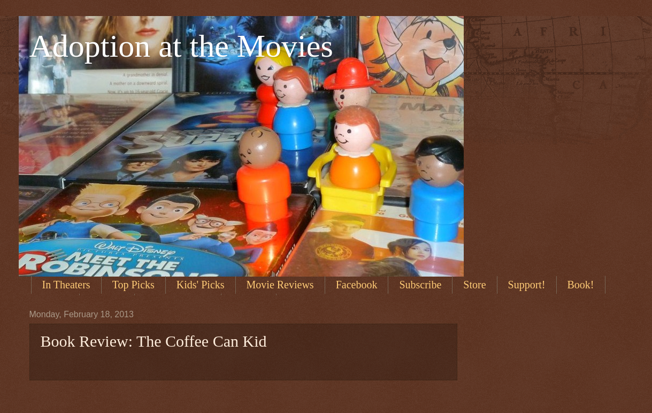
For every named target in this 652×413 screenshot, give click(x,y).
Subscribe (420, 284)
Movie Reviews (280, 284)
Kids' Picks (201, 284)
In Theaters (66, 284)
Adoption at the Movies (181, 46)
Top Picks (133, 284)
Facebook (357, 284)
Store (474, 284)
